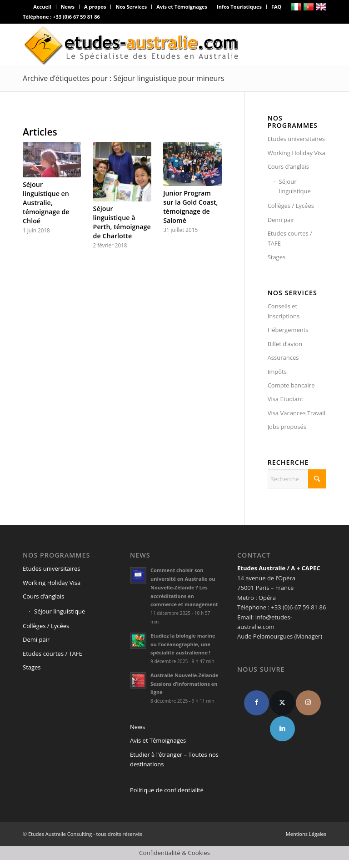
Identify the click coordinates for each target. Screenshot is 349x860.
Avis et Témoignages (181, 6)
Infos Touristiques (239, 6)
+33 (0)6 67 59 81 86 (76, 16)
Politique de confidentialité (167, 790)
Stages (277, 257)
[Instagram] (308, 702)
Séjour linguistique (295, 186)
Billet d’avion (285, 344)
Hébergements (288, 330)
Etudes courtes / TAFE (290, 238)
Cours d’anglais (288, 166)
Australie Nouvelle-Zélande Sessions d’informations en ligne (184, 684)
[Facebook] (256, 702)
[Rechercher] (297, 478)
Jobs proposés (287, 426)
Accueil (42, 6)
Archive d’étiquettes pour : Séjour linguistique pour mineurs (123, 78)
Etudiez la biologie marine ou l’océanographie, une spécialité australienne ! (182, 644)
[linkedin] (282, 728)
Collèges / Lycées (291, 205)
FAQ (276, 6)
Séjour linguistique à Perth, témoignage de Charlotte (122, 222)
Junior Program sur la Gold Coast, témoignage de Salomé (190, 207)
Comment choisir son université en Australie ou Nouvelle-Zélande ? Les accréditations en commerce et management (184, 587)
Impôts (277, 371)
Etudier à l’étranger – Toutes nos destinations (174, 759)
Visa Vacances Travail (296, 413)
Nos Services (131, 6)
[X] (282, 702)
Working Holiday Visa (296, 153)
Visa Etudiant (286, 399)
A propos (95, 6)
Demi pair (281, 220)
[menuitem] (42, 7)
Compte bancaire (291, 385)
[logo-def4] (132, 44)
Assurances (283, 357)
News (68, 6)
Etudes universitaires (296, 139)
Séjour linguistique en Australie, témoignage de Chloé (46, 202)
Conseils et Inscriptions (283, 311)
